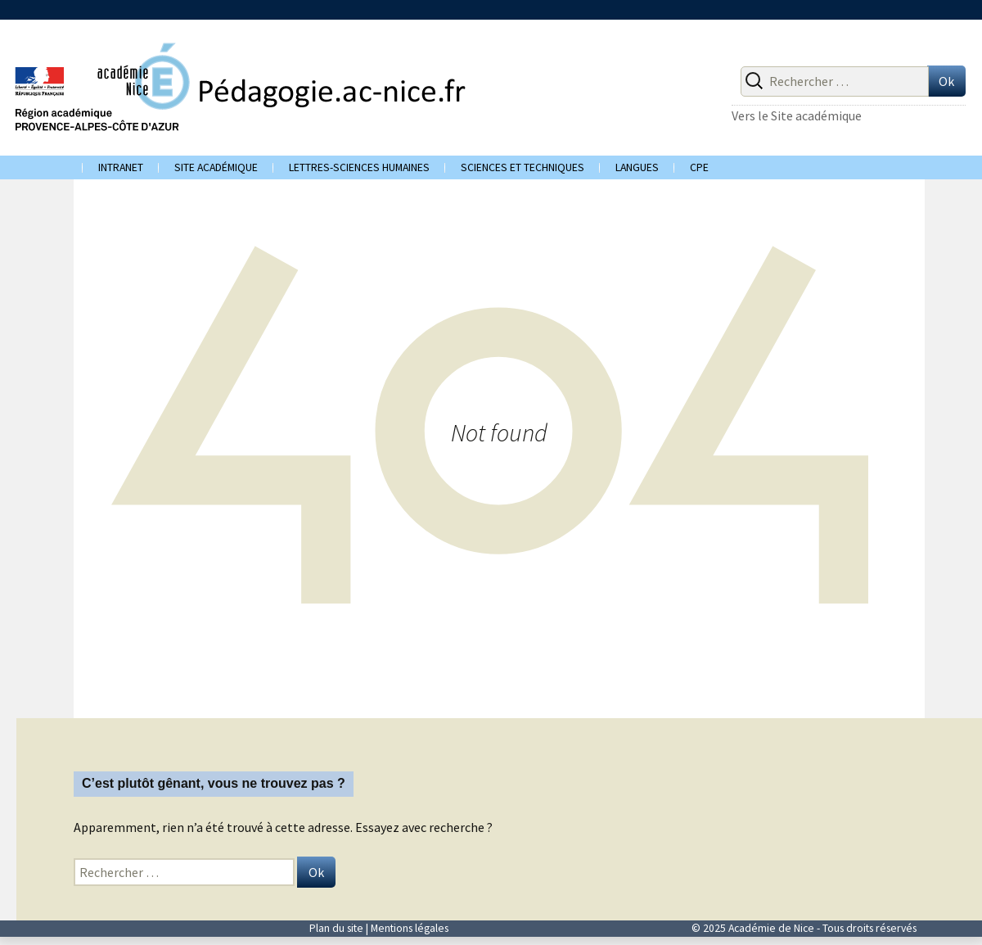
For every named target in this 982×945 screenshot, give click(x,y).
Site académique (216, 167)
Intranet (120, 167)
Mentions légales (409, 928)
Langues (637, 167)
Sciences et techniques (522, 167)
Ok (946, 81)
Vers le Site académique (797, 115)
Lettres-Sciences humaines (359, 167)
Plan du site (336, 928)
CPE (699, 167)
